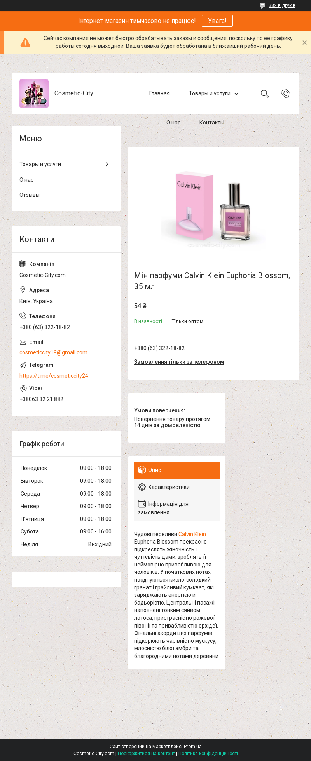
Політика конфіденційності (208, 753)
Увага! (217, 21)
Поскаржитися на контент (146, 753)
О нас (173, 122)
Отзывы (29, 195)
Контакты (211, 122)
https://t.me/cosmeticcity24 (53, 376)
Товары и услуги (210, 93)
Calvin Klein (192, 534)
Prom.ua (193, 746)
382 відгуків (282, 5)
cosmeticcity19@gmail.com (53, 352)
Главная (159, 93)
